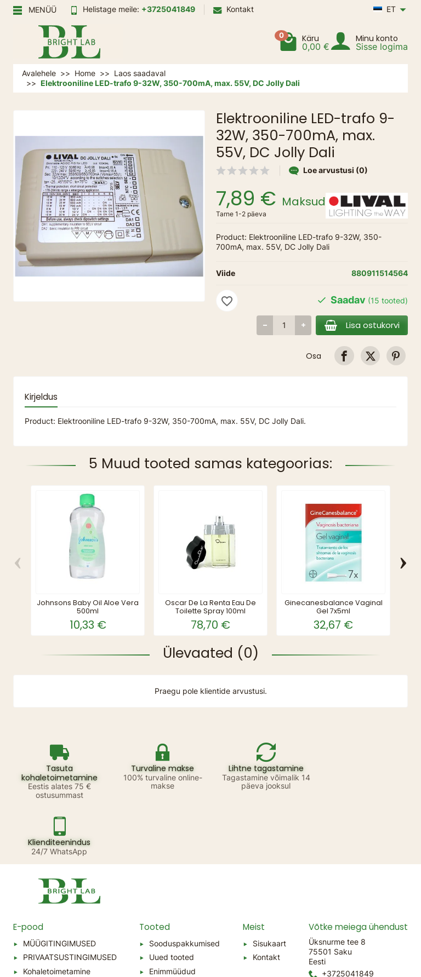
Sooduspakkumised (184, 887)
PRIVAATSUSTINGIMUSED (70, 900)
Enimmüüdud (172, 914)
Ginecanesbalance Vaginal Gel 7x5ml (334, 607)
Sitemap (38, 929)
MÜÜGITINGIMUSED (59, 887)
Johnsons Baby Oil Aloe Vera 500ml (88, 607)
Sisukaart (269, 887)
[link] (344, 355)
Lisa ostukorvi (361, 325)
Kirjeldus (41, 397)
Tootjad (162, 929)
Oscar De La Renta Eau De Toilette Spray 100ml (210, 607)
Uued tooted (171, 900)
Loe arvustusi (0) (328, 170)
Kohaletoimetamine (56, 914)
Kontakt (233, 9)
